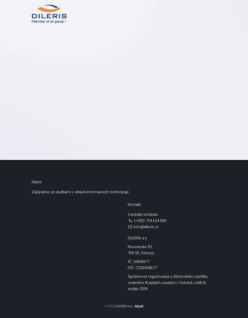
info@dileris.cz (146, 227)
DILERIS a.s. (124, 306)
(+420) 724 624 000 (150, 220)
